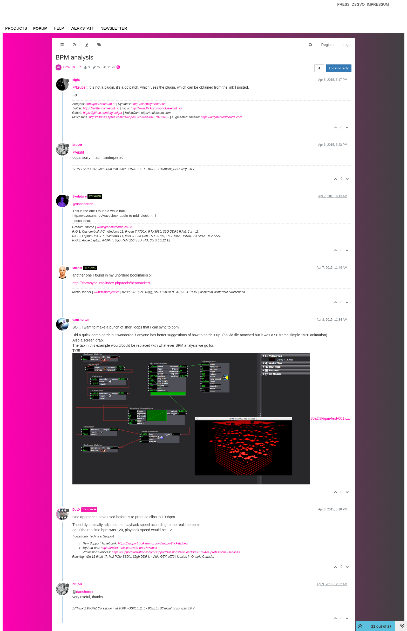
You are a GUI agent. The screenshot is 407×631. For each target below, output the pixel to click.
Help (59, 28)
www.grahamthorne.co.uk (114, 227)
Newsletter (113, 28)
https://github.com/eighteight (102, 113)
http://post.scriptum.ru (100, 104)
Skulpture (79, 196)
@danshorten (82, 204)
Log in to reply (339, 68)
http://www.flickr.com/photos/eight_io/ (156, 108)
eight (76, 80)
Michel (77, 268)
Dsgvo (358, 4)
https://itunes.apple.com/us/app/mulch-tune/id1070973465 (129, 117)
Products (16, 28)
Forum (40, 28)
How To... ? (72, 67)
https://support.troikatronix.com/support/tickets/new (153, 543)
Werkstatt (82, 28)
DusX (76, 509)
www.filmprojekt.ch (106, 292)
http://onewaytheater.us (149, 104)
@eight (78, 152)
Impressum (378, 4)
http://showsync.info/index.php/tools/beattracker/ (111, 283)
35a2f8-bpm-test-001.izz (330, 418)
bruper (77, 145)
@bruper (79, 87)
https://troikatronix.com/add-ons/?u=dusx (129, 548)
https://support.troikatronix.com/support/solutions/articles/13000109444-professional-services (176, 552)
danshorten (80, 319)
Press (343, 4)
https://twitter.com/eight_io (101, 108)
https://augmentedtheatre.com (221, 117)
